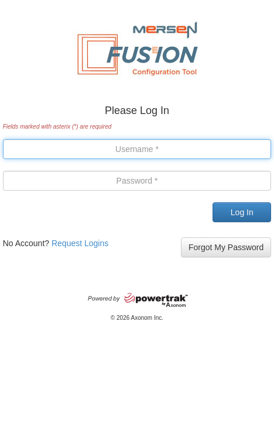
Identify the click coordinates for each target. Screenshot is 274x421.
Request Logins (80, 243)
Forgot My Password (226, 247)
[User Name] (137, 149)
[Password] (137, 181)
